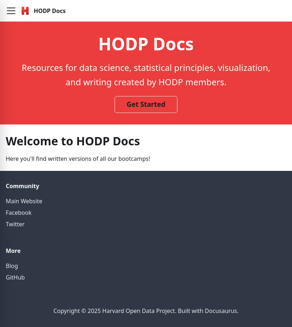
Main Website (24, 201)
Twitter (15, 224)
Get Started (146, 104)
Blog (12, 266)
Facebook (19, 213)
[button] (11, 10)
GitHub (15, 277)
